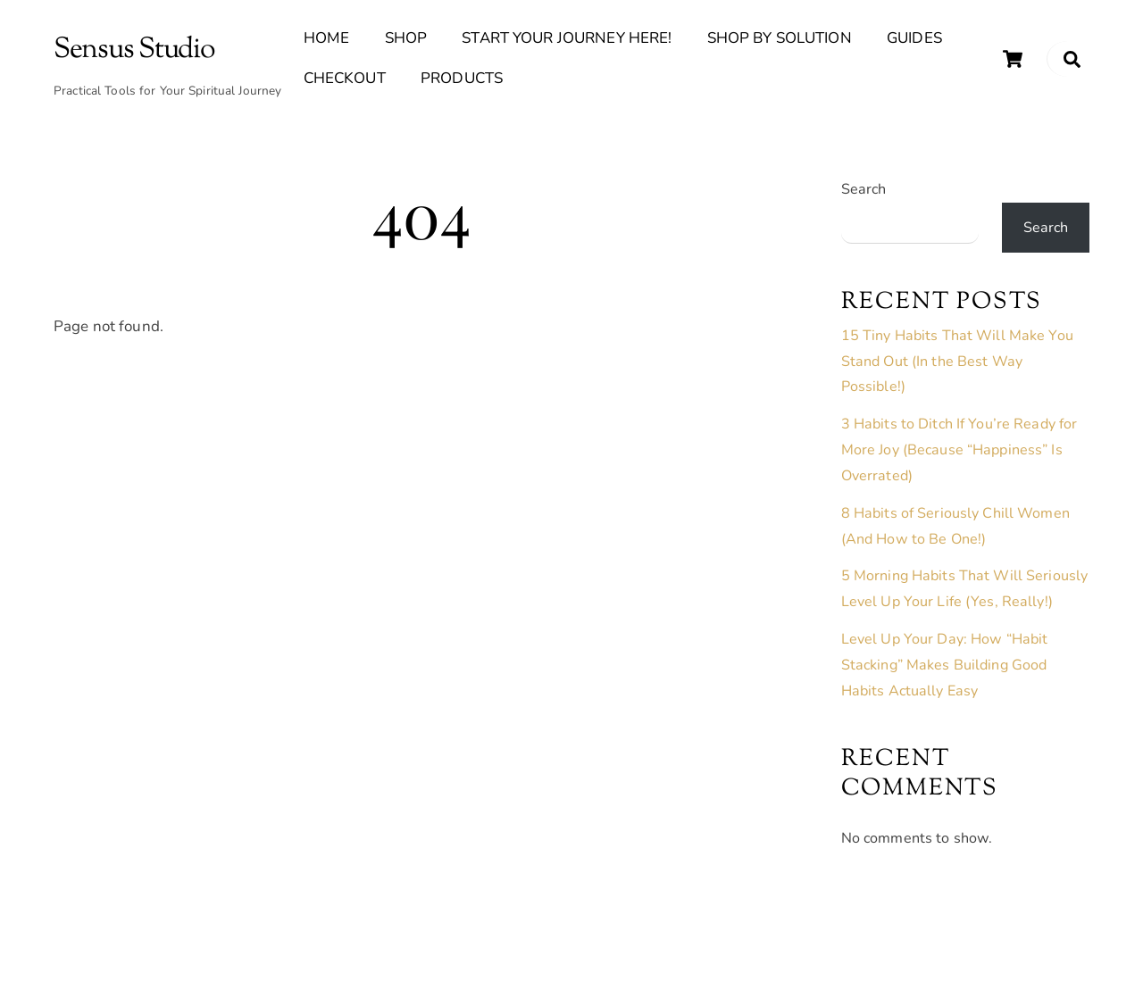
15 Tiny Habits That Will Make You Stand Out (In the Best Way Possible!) (957, 361)
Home (327, 38)
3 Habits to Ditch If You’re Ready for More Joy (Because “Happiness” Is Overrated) (959, 450)
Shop (406, 38)
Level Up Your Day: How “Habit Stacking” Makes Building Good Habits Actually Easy (944, 665)
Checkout (345, 78)
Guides (914, 38)
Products (462, 78)
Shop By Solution (779, 38)
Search (864, 189)
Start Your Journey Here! (567, 38)
